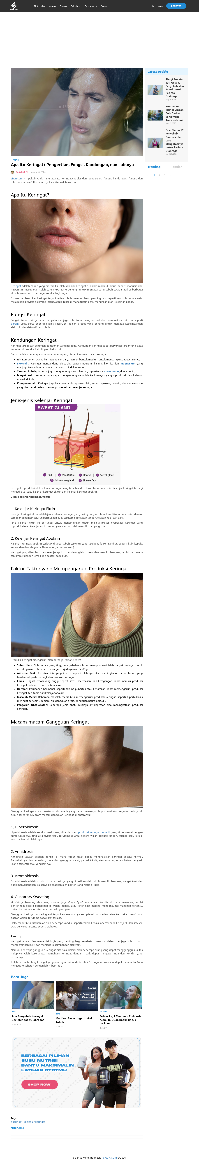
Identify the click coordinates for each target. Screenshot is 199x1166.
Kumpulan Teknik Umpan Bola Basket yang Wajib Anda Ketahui (175, 114)
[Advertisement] (99, 37)
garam (15, 330)
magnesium (127, 370)
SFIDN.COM (110, 1164)
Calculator (76, 6)
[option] (33, 1010)
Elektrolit (23, 370)
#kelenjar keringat (34, 1128)
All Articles (39, 6)
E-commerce (91, 6)
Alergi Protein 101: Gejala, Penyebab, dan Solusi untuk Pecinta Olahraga (175, 88)
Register (176, 5)
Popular (176, 168)
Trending (154, 168)
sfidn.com (17, 185)
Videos (52, 6)
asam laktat (111, 378)
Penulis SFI (22, 178)
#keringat (16, 1128)
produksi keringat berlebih (94, 839)
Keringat (16, 292)
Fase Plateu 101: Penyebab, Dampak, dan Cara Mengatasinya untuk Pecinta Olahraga (175, 142)
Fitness (63, 6)
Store (104, 6)
